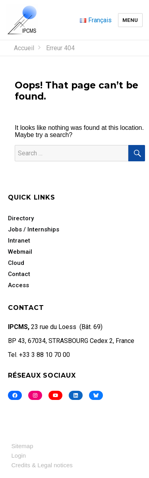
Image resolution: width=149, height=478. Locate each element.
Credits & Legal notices (42, 465)
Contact (19, 274)
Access (18, 285)
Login (19, 455)
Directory (21, 218)
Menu (130, 20)
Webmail (20, 251)
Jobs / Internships (33, 229)
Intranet (19, 240)
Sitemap (22, 446)
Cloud (16, 262)
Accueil (24, 48)
